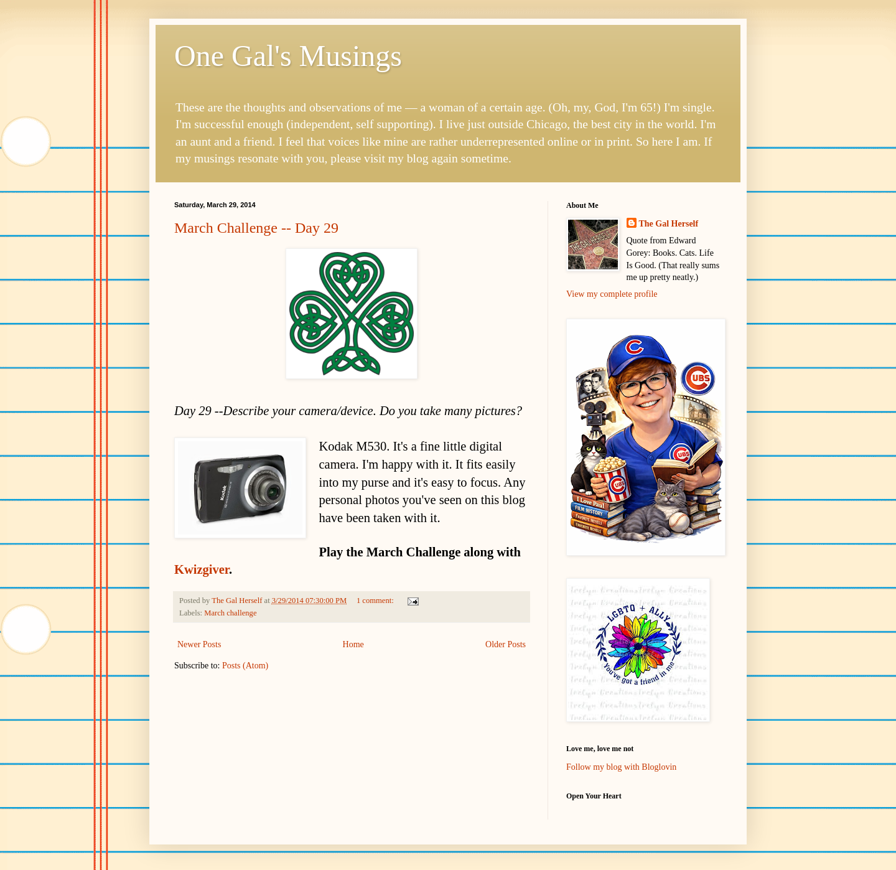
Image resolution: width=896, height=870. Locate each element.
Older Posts (505, 644)
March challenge (230, 613)
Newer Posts (199, 644)
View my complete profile (612, 294)
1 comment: (376, 600)
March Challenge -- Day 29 (256, 228)
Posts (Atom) (245, 665)
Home (353, 644)
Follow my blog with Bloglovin (621, 767)
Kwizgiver (201, 569)
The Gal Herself (669, 223)
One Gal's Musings (288, 55)
